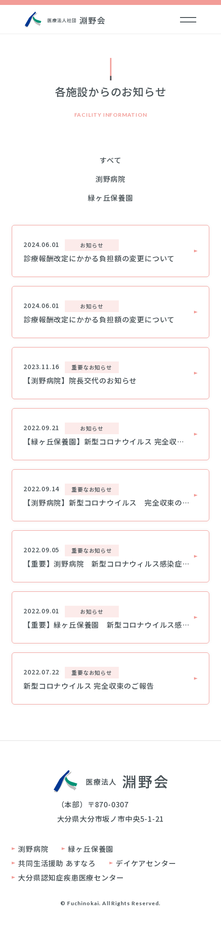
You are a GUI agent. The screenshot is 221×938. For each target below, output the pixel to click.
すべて (110, 159)
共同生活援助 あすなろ (57, 863)
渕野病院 (110, 178)
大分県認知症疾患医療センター (71, 877)
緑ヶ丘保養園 (110, 197)
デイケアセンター (146, 863)
